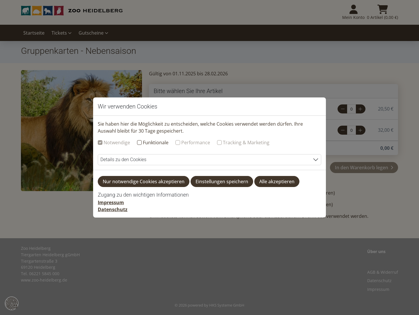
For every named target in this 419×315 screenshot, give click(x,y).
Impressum (111, 202)
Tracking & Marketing (246, 142)
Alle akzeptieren (276, 181)
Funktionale (155, 142)
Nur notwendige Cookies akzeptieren (143, 181)
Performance (195, 142)
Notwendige (117, 142)
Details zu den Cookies (123, 159)
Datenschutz (112, 209)
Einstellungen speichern (222, 181)
